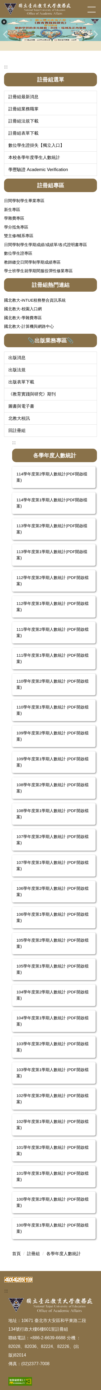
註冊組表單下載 (23, 133)
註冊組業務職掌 (23, 109)
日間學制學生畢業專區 (24, 200)
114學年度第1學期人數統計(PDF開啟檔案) (51, 503)
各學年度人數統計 (63, 1253)
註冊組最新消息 (23, 96)
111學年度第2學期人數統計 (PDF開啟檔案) (52, 632)
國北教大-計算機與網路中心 (29, 326)
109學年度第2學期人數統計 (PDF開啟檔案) (52, 736)
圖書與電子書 (21, 406)
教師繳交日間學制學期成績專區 (32, 262)
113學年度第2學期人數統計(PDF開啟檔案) (51, 528)
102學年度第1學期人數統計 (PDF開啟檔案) (52, 1124)
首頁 (16, 1253)
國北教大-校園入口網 (23, 308)
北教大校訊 (19, 418)
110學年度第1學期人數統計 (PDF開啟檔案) (52, 710)
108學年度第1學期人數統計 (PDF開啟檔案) (52, 813)
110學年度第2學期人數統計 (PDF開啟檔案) (52, 684)
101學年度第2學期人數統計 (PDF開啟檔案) (52, 1150)
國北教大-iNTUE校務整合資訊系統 (35, 300)
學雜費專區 (14, 218)
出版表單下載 (21, 382)
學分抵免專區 (16, 227)
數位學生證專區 (18, 253)
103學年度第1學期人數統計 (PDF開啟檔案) (52, 1072)
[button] (4, 22)
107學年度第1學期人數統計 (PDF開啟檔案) (52, 865)
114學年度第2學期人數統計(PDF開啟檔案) (51, 477)
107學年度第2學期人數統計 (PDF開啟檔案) (52, 839)
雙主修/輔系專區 (18, 235)
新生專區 (12, 209)
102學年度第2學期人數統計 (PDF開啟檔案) (52, 1098)
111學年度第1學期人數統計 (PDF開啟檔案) (52, 658)
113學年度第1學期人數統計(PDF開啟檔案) (51, 554)
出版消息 (17, 357)
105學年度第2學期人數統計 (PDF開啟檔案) (52, 943)
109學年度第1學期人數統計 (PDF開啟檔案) (52, 762)
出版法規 (17, 369)
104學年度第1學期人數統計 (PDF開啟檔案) (52, 1021)
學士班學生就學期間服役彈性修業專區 (38, 270)
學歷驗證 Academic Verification (38, 169)
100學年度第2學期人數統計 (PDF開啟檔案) (52, 1202)
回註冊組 (17, 430)
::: (6, 66)
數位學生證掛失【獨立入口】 (36, 145)
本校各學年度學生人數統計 (34, 157)
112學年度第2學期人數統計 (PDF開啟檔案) (52, 580)
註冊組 (33, 1253)
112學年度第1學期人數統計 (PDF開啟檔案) (52, 606)
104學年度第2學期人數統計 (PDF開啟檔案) (52, 995)
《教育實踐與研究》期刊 (32, 394)
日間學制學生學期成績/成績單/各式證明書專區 (45, 244)
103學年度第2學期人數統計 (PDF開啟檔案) (52, 1046)
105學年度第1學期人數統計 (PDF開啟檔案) (52, 969)
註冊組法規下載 (23, 121)
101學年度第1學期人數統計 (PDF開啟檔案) (52, 1176)
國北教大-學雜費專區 (23, 317)
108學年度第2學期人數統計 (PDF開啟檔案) (52, 787)
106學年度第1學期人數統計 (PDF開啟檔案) (52, 917)
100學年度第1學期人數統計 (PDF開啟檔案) (52, 1228)
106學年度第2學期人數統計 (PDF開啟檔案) (52, 891)
